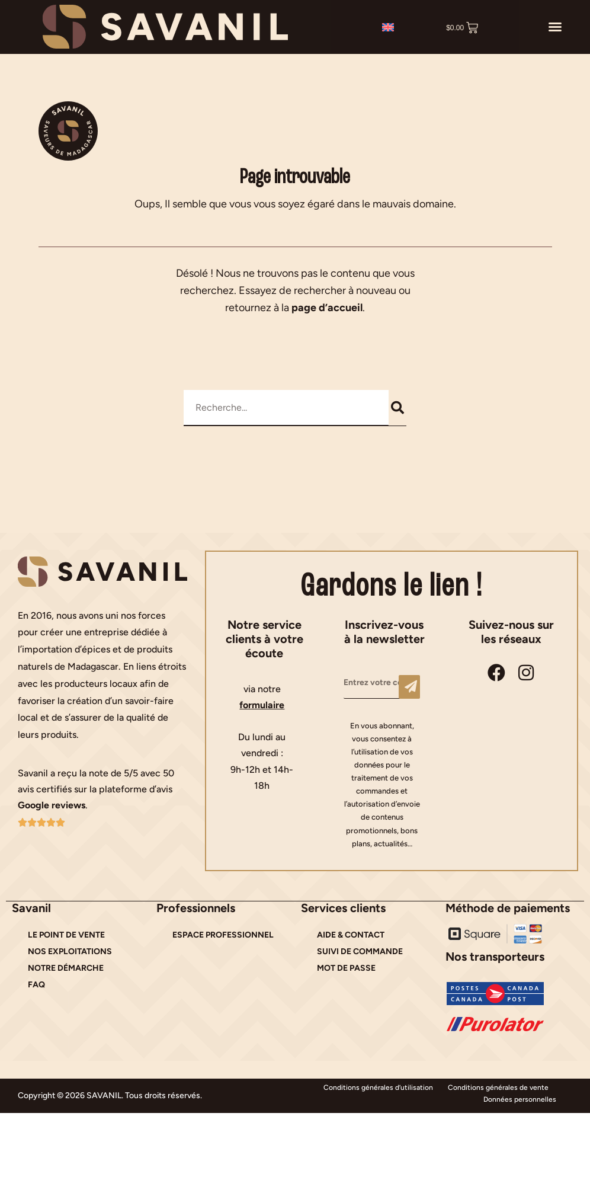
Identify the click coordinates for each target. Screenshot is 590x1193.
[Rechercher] (398, 408)
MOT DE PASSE (346, 968)
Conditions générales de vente (498, 1087)
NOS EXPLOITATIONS (70, 951)
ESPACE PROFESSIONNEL (223, 935)
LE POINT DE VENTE (66, 935)
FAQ (36, 985)
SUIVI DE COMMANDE (360, 951)
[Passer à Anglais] (388, 27)
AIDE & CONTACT (350, 935)
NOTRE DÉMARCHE (66, 968)
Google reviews (51, 805)
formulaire (261, 705)
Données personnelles (519, 1099)
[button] (555, 26)
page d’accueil (327, 307)
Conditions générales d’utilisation (378, 1087)
